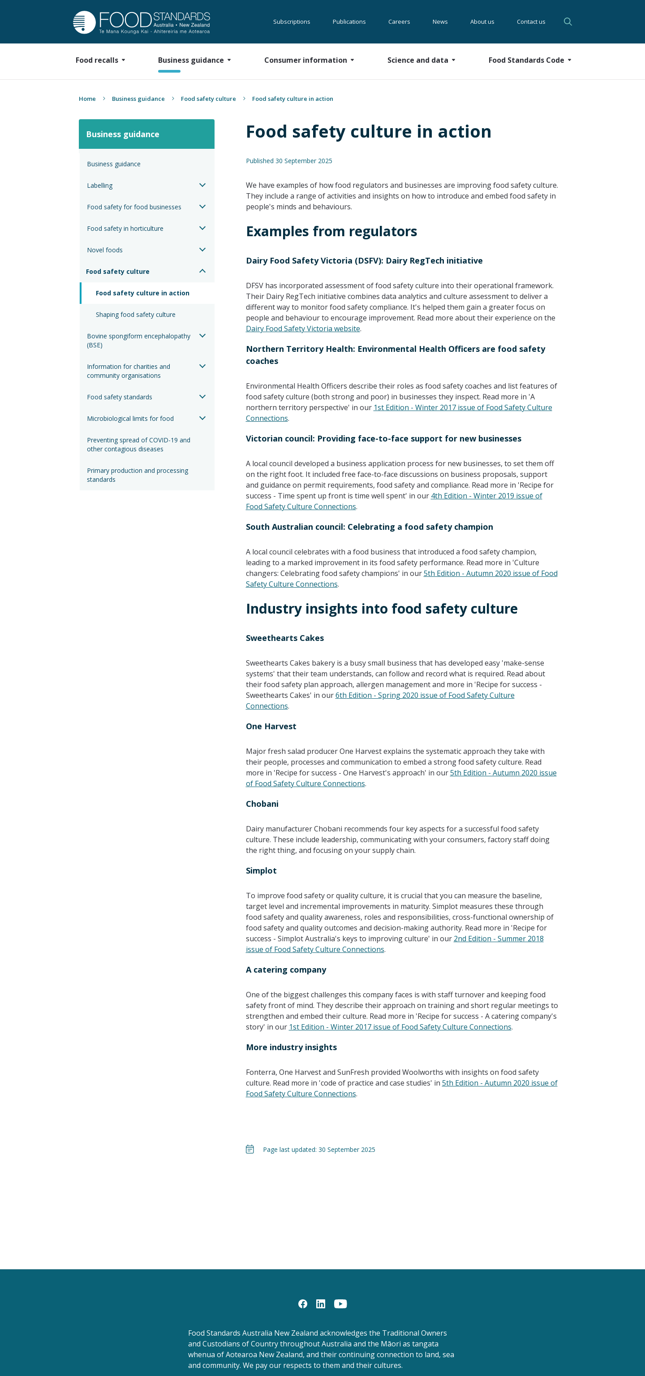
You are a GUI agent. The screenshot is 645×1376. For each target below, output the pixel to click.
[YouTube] (340, 1303)
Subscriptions (291, 21)
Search (568, 21)
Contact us (531, 21)
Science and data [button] (417, 60)
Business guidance (138, 99)
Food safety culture (208, 99)
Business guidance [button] (191, 60)
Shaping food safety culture (136, 314)
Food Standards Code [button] (526, 60)
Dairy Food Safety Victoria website (303, 328)
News (440, 21)
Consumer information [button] (305, 60)
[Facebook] (302, 1303)
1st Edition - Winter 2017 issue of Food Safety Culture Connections (400, 1027)
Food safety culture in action (142, 293)
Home (87, 99)
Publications (349, 21)
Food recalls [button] (97, 60)
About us (482, 21)
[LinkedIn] (320, 1303)
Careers (399, 21)
